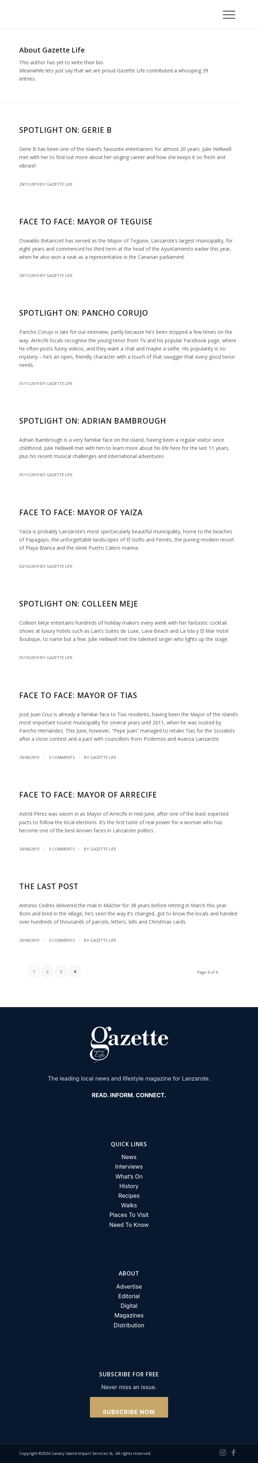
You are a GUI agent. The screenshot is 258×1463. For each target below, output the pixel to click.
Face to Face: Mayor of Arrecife (88, 795)
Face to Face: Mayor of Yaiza (81, 512)
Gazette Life (59, 184)
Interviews (129, 1166)
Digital (128, 1305)
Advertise (129, 1286)
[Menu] (225, 14)
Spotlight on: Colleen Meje (78, 604)
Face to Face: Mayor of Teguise (86, 222)
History (129, 1186)
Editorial (129, 1296)
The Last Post (49, 886)
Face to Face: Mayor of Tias (78, 695)
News (129, 1156)
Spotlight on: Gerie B (65, 130)
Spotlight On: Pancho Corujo (83, 313)
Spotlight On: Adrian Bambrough (92, 421)
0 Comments (62, 757)
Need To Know (129, 1224)
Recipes (129, 1195)
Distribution (129, 1325)
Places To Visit (129, 1214)
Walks (129, 1205)
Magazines (129, 1315)
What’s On (129, 1176)
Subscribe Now (129, 1411)
